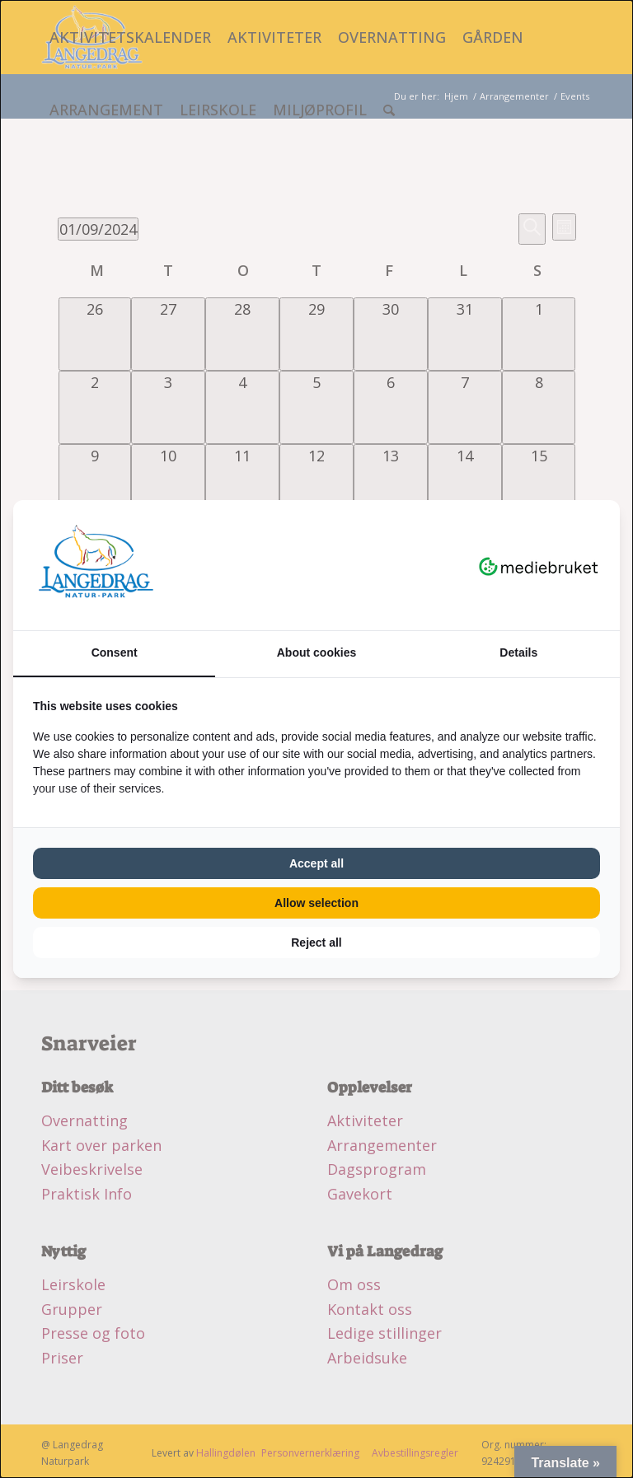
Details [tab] (518, 652)
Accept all (316, 863)
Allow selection (316, 903)
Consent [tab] (114, 652)
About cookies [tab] (316, 652)
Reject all (316, 942)
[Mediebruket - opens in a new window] (538, 565)
